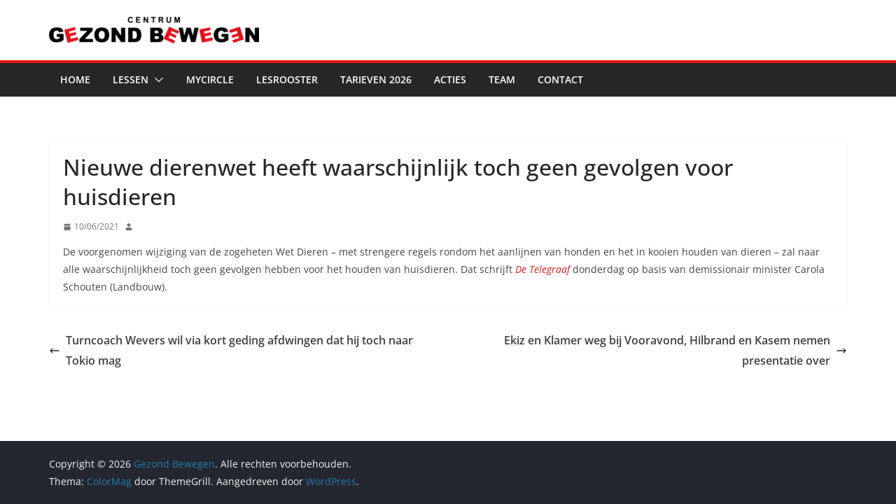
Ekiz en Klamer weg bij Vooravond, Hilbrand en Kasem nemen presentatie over (675, 350)
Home (75, 79)
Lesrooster (287, 79)
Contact (560, 79)
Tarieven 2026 (376, 79)
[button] (156, 80)
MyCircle (210, 79)
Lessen (130, 79)
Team (502, 79)
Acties (450, 79)
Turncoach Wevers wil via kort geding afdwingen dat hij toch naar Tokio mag (231, 350)
